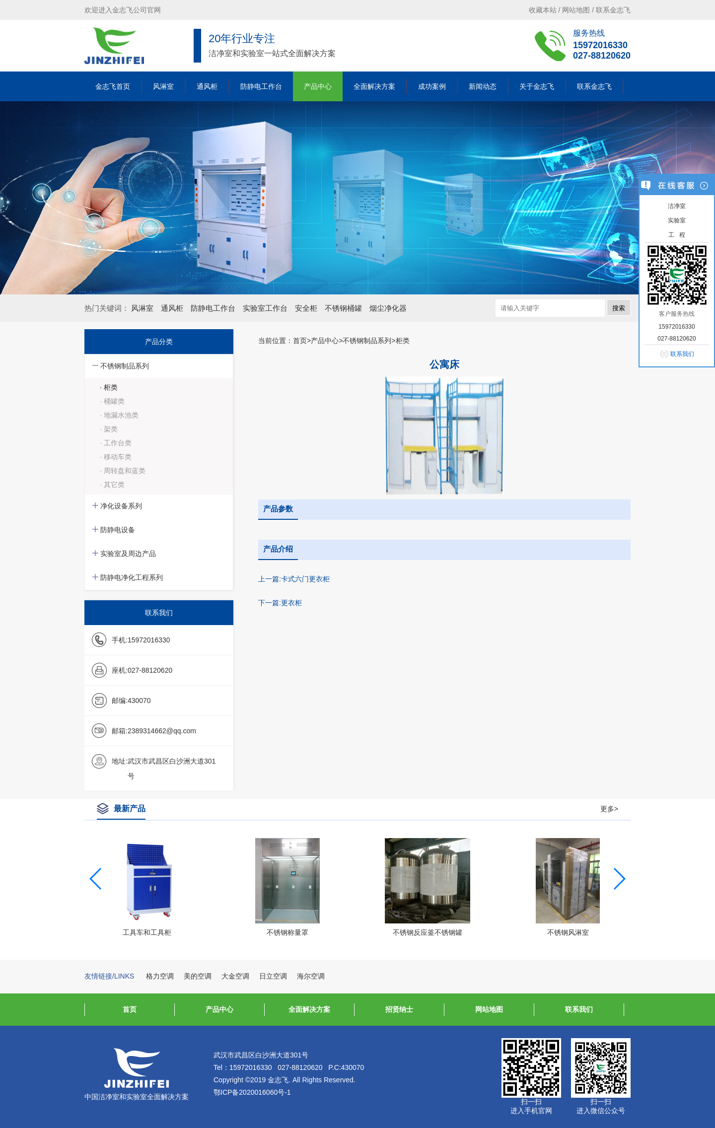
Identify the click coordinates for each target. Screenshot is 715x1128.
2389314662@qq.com (162, 731)
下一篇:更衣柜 (280, 603)
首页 (300, 341)
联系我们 (579, 1009)
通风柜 (207, 86)
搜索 (618, 308)
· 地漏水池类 (119, 415)
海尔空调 (311, 976)
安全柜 (306, 308)
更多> (609, 809)
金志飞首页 (112, 86)
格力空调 (160, 976)
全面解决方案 (374, 86)
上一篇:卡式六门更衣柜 (294, 579)
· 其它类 (112, 485)
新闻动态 (483, 86)
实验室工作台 (265, 308)
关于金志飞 (536, 86)
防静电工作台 (261, 86)
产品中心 (318, 86)
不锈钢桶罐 (343, 308)
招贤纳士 (399, 1009)
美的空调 (198, 976)
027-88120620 (602, 56)
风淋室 (163, 86)
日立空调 (273, 976)
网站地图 (576, 10)
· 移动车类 (116, 457)
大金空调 (235, 976)
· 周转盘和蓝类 (122, 471)
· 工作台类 (116, 443)
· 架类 (109, 429)
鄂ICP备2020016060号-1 (252, 1092)
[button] (619, 879)
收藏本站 (543, 10)
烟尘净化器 (388, 308)
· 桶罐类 (112, 401)
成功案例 (432, 86)
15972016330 (600, 45)
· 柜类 (109, 387)
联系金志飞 (613, 10)
